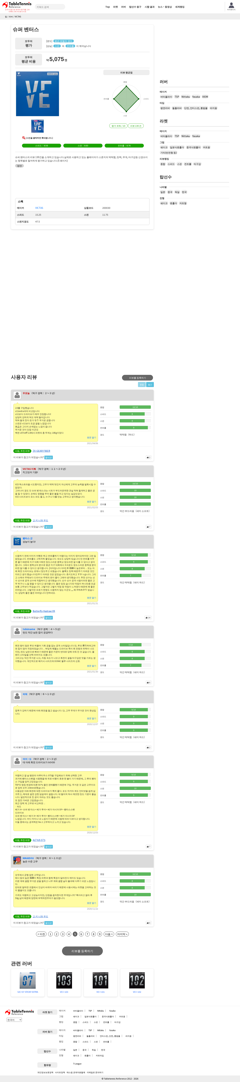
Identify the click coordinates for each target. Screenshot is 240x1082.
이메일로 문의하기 (95, 1072)
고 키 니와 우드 (40, 520)
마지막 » (122, 934)
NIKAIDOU (28, 858)
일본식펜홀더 (177, 147)
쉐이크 (164, 147)
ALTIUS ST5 (39, 840)
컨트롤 (187, 164)
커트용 (206, 147)
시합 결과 (149, 6)
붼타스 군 (27, 538)
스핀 (179, 164)
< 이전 (41, 934)
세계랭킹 (179, 6)
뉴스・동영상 (165, 6)
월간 (150, 384)
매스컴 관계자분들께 (76, 1072)
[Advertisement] (39, 256)
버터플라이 (166, 96)
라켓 (115, 6)
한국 (184, 192)
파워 (25, 694)
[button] (37, 94)
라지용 (213, 108)
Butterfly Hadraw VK (44, 611)
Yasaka (196, 96)
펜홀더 (173, 203)
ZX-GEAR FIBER (41, 450)
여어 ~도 (27, 759)
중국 (170, 192)
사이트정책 (60, 1072)
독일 (177, 192)
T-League (77, 1063)
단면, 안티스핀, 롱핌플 (196, 108)
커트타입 (100, 1055)
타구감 (197, 164)
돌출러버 (177, 108)
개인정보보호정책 (45, 1072)
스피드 (171, 164)
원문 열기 (91, 437)
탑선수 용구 (135, 6)
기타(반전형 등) (168, 152)
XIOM (205, 96)
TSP (177, 96)
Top (107, 6)
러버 (123, 6)
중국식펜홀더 (193, 147)
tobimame (29, 629)
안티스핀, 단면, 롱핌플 (110, 1035)
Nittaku (186, 96)
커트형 (183, 203)
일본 (162, 192)
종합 (162, 164)
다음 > (109, 934)
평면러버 (165, 108)
